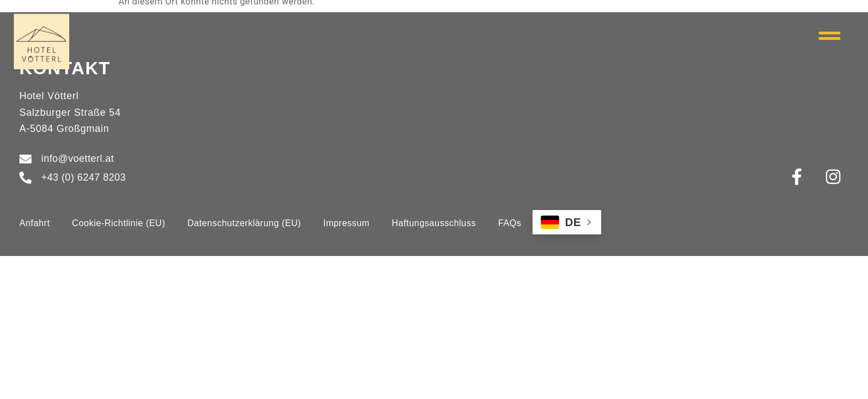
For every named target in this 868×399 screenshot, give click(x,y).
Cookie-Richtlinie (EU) (118, 223)
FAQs (509, 223)
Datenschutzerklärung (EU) (244, 223)
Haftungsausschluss (434, 223)
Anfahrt (34, 223)
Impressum (346, 223)
